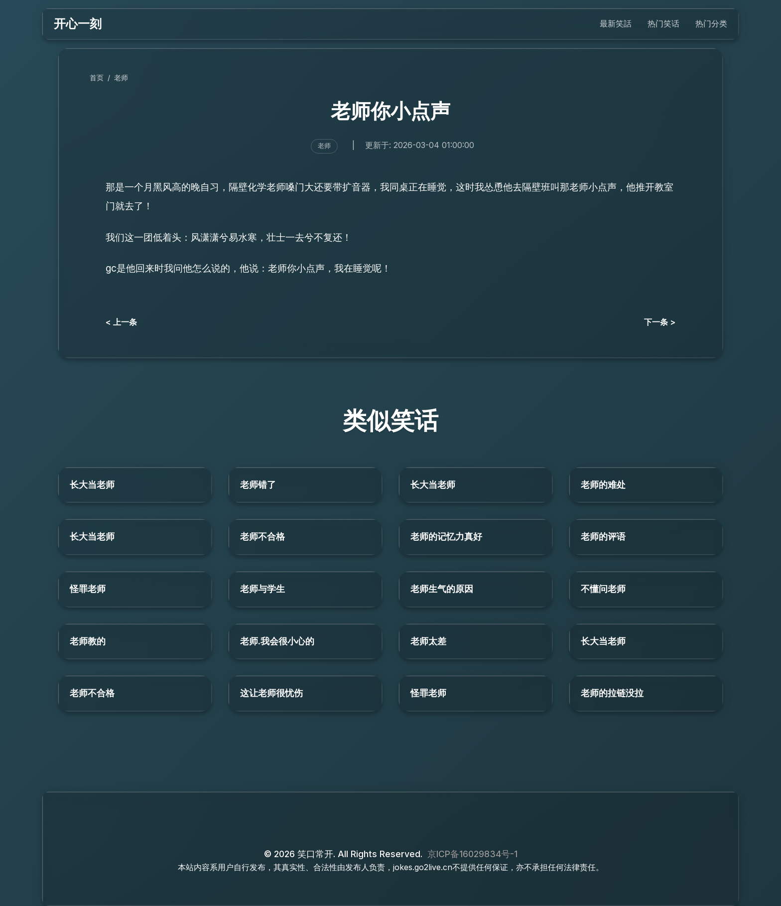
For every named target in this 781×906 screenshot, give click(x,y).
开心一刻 (78, 23)
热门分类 (711, 23)
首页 (97, 77)
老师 (121, 77)
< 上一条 (121, 322)
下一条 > (659, 322)
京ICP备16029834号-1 (472, 854)
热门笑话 (663, 23)
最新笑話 (616, 23)
